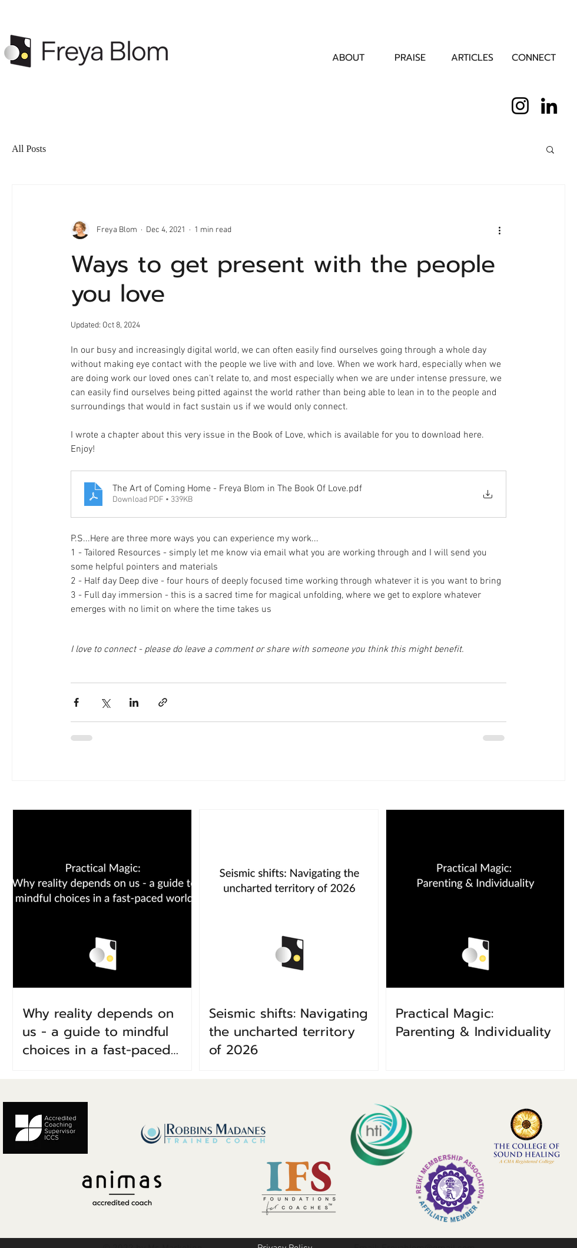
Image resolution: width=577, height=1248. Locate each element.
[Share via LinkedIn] (134, 702)
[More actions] (499, 230)
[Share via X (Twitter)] (105, 702)
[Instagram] (520, 105)
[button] (550, 149)
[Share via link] (162, 702)
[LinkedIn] (549, 105)
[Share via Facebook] (76, 702)
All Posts (29, 149)
